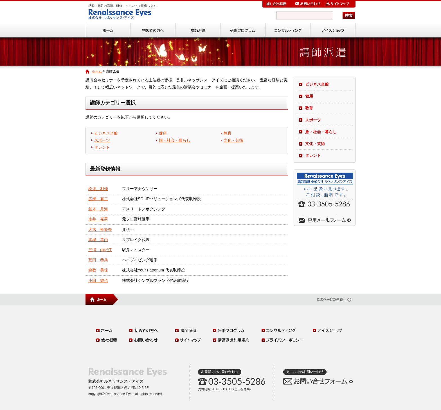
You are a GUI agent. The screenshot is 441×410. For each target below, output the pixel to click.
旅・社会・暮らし (174, 140)
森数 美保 (98, 270)
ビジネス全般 (106, 133)
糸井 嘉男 (98, 219)
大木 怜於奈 (100, 229)
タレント (102, 147)
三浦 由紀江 (100, 250)
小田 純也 (98, 280)
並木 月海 (98, 209)
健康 (163, 133)
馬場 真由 (98, 239)
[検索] (304, 15)
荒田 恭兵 (98, 260)
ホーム (97, 71)
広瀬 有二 (98, 199)
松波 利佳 (98, 188)
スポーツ (102, 140)
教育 (227, 133)
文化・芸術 (233, 140)
